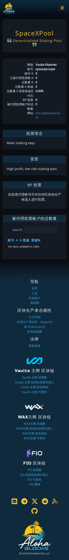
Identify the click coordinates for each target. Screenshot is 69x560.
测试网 (34, 303)
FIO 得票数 (34, 470)
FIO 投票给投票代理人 (34, 475)
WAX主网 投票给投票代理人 (34, 428)
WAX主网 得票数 (34, 424)
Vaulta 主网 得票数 (34, 377)
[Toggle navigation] (62, 8)
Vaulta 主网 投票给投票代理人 (34, 382)
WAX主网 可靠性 (34, 438)
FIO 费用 (34, 484)
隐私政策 (34, 346)
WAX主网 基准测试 (34, 433)
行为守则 (34, 317)
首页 (35, 288)
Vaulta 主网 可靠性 (34, 392)
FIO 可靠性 (34, 480)
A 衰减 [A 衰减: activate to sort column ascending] (24, 240)
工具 (35, 293)
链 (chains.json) (34, 327)
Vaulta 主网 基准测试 (35, 387)
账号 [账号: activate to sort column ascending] (11, 240)
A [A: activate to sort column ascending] (17, 240)
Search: (35, 230)
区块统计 (34, 298)
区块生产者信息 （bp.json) (34, 322)
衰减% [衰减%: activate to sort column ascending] (35, 240)
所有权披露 (34, 332)
